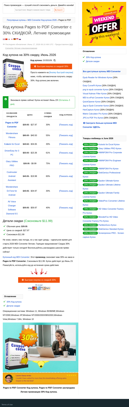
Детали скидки (13, 306)
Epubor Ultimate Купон (108, 181)
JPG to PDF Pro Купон (93, 118)
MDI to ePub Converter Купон (96, 98)
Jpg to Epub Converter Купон (96, 106)
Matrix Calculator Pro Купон (95, 114)
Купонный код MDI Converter (16, 257)
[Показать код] (66, 125)
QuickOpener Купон (92, 102)
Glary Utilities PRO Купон (109, 148)
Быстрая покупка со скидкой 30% (51, 66)
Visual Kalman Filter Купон (95, 94)
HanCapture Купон (91, 110)
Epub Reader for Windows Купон (97, 77)
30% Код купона (14, 302)
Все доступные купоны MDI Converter (102, 71)
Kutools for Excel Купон (109, 144)
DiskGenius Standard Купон (110, 229)
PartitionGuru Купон (107, 225)
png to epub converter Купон (95, 90)
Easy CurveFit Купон (92, 85)
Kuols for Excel (12, 144)
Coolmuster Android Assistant (12, 176)
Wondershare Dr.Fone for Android (12, 191)
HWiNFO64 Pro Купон (108, 169)
